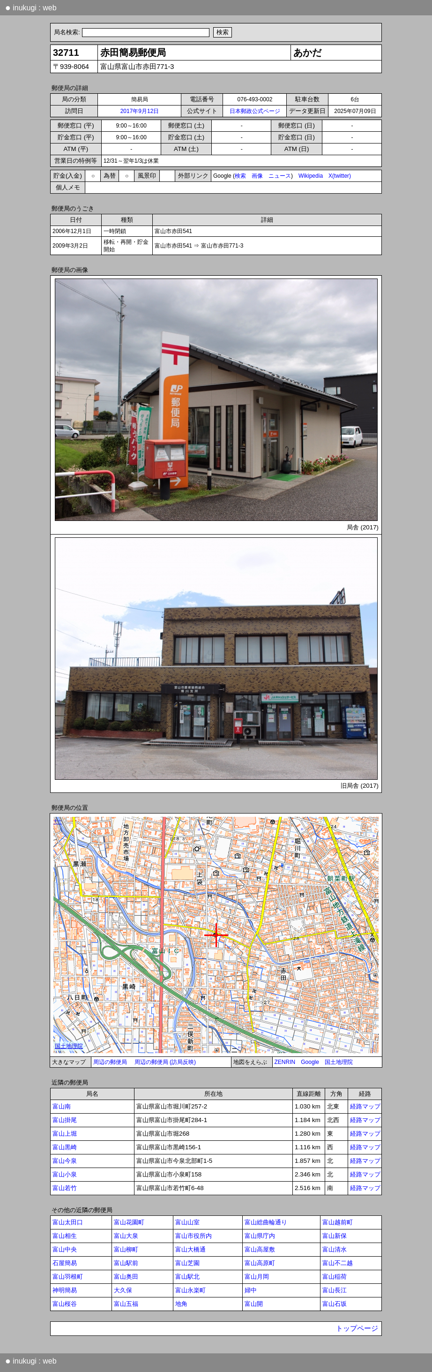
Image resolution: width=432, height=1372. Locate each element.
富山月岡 (257, 1276)
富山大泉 (126, 1235)
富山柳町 (126, 1249)
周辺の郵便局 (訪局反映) (165, 1062)
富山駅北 (187, 1276)
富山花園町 (129, 1222)
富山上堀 (64, 1133)
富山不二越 (337, 1262)
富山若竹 (64, 1187)
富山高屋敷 (260, 1249)
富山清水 (334, 1249)
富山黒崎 (64, 1147)
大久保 (123, 1290)
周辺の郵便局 (110, 1062)
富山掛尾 (64, 1119)
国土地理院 (339, 1062)
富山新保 (334, 1235)
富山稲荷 (334, 1276)
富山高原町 (260, 1262)
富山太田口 (67, 1222)
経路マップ (365, 1106)
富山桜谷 (64, 1303)
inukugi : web (31, 7)
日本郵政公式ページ (255, 111)
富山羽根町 (67, 1276)
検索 (240, 176)
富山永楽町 (190, 1290)
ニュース (279, 176)
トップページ (357, 1328)
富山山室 (187, 1222)
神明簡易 (64, 1290)
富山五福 (126, 1303)
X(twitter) (339, 176)
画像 (257, 176)
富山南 (61, 1106)
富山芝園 (187, 1262)
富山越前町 (337, 1222)
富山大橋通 (190, 1249)
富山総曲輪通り (266, 1222)
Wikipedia (310, 176)
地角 (181, 1303)
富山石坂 (334, 1303)
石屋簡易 (64, 1262)
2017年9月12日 (139, 111)
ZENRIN (285, 1062)
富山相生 (64, 1235)
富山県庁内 (260, 1235)
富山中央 (64, 1249)
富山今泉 (64, 1160)
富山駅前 (126, 1262)
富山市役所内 (193, 1235)
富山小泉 (64, 1174)
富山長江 (334, 1290)
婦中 (251, 1290)
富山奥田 (126, 1276)
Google (310, 1062)
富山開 (254, 1303)
